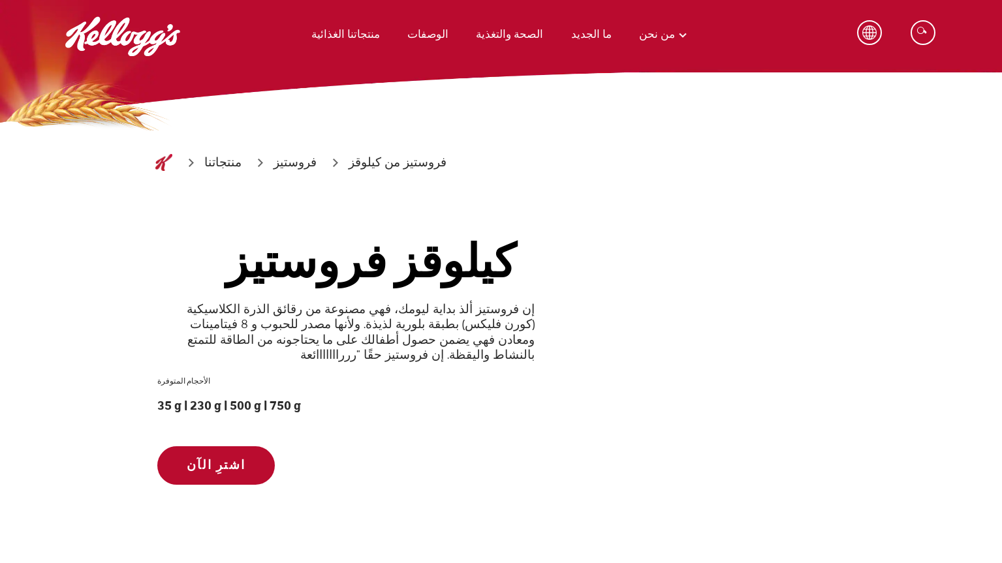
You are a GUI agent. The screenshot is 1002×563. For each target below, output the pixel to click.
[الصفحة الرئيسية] (163, 162)
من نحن (657, 34)
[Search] (923, 32)
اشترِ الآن (216, 465)
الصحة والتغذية (509, 34)
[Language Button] (869, 32)
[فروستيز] (295, 162)
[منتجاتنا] (223, 162)
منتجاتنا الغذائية (345, 34)
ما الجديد (591, 34)
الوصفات (427, 34)
